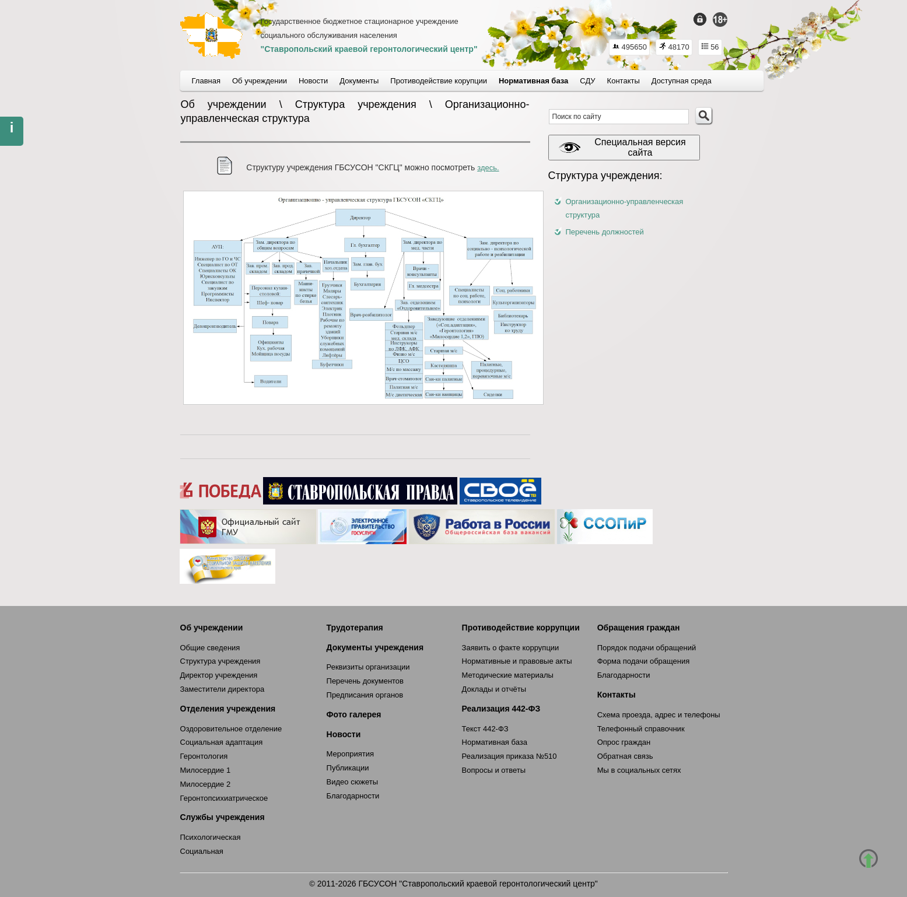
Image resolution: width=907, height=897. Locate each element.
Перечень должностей (605, 231)
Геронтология (204, 756)
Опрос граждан (624, 742)
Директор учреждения (219, 675)
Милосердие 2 (205, 784)
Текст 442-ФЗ (485, 728)
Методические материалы (508, 675)
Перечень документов (365, 681)
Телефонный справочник (641, 728)
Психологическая (210, 837)
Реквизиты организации (368, 667)
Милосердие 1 (205, 770)
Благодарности (353, 795)
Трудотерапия (355, 627)
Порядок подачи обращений (646, 647)
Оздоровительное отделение (231, 728)
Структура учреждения (220, 661)
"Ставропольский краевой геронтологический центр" (369, 49)
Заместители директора (222, 689)
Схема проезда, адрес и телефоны (658, 714)
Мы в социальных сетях (639, 770)
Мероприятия (350, 753)
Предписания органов (365, 695)
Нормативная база (494, 742)
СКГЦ (211, 35)
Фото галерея (354, 714)
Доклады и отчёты (494, 689)
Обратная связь (625, 756)
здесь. (488, 167)
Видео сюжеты (353, 781)
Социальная (201, 851)
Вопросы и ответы (494, 770)
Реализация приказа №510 (509, 756)
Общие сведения (210, 647)
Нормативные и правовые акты (517, 661)
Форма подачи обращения (643, 661)
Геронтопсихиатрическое (224, 798)
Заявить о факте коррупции (510, 647)
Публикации (348, 767)
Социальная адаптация (221, 742)
